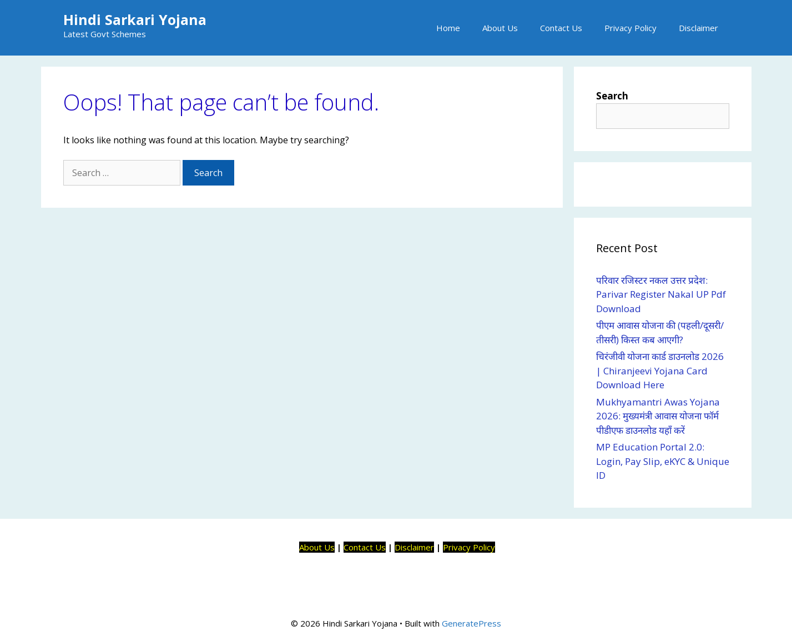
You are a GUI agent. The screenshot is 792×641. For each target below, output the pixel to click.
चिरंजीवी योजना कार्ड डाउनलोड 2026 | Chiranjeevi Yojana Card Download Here (660, 370)
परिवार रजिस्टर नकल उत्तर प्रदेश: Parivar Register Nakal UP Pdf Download (661, 294)
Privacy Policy (630, 27)
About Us (500, 27)
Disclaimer (698, 27)
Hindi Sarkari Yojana (134, 19)
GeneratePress (471, 623)
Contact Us (561, 27)
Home (448, 27)
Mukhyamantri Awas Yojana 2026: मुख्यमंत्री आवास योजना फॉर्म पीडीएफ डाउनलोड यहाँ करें (658, 416)
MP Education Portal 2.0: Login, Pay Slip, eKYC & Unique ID (662, 461)
